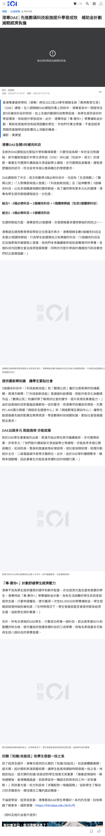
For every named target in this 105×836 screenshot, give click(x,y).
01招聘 (28, 805)
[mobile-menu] (4, 4)
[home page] (12, 3)
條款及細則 (8, 811)
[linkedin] (94, 795)
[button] (100, 92)
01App (50, 805)
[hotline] (52, 729)
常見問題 (61, 805)
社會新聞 (15, 11)
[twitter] (101, 795)
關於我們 (17, 805)
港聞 (4, 11)
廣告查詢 (39, 805)
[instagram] (81, 795)
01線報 (5, 805)
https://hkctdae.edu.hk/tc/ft (55, 700)
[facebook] (74, 795)
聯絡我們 (73, 805)
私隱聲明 (85, 805)
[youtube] (87, 795)
